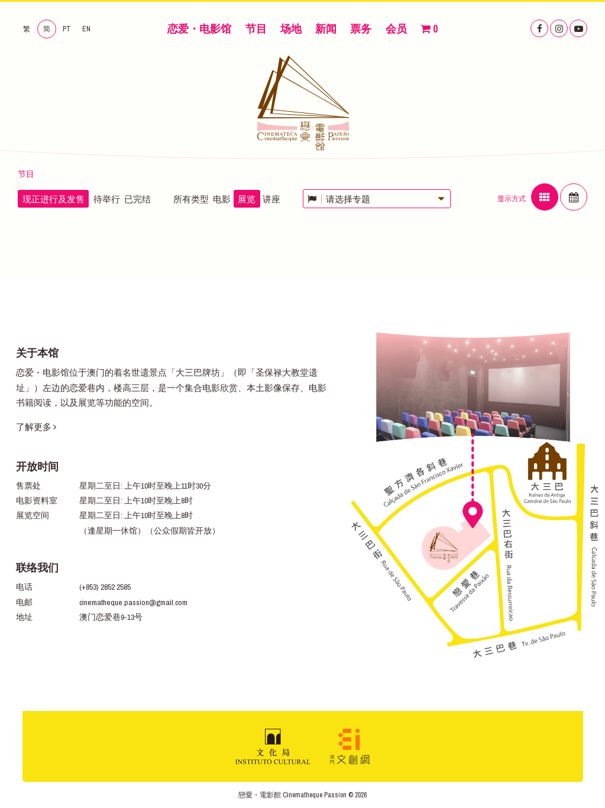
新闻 (326, 28)
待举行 (106, 199)
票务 (360, 28)
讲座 (271, 199)
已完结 (137, 199)
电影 (222, 199)
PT (67, 29)
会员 (396, 28)
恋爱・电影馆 (199, 28)
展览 (246, 199)
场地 (291, 28)
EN (86, 29)
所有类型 (191, 199)
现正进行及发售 (53, 199)
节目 (256, 28)
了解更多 (36, 427)
